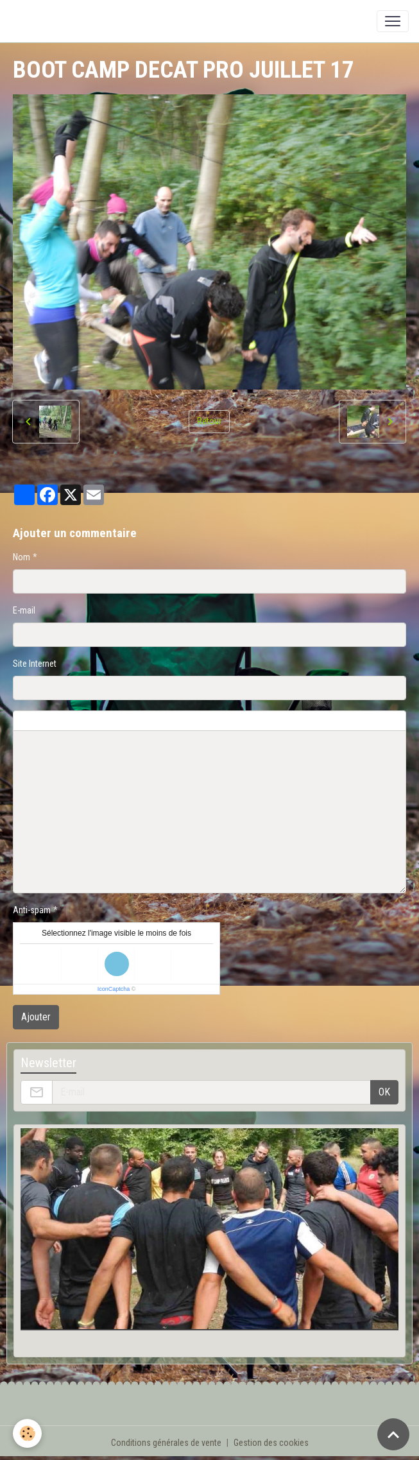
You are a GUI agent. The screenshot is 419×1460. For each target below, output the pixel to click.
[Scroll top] (393, 1434)
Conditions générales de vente (166, 1443)
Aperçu (322, 720)
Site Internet (34, 663)
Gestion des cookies (271, 1443)
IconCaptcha (114, 989)
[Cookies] (27, 1433)
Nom (21, 557)
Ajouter (36, 1017)
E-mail (24, 610)
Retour (209, 421)
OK (384, 1092)
